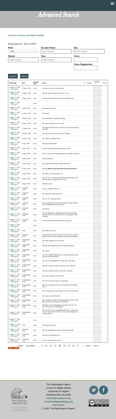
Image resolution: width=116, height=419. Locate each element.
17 (78, 345)
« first (20, 345)
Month (11, 56)
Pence (105, 83)
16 (73, 345)
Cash (34, 88)
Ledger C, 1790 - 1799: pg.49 (14, 320)
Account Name (48, 47)
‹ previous (30, 345)
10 (46, 345)
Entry (77, 56)
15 (69, 345)
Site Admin (58, 405)
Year (43, 56)
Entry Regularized (83, 64)
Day (76, 47)
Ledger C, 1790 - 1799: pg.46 (14, 88)
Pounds (89, 83)
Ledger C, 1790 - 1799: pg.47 (14, 103)
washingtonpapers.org (58, 398)
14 (64, 345)
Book (10, 47)
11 (51, 345)
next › (89, 345)
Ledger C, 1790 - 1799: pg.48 (14, 225)
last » (96, 345)
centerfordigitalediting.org (58, 401)
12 (55, 345)
